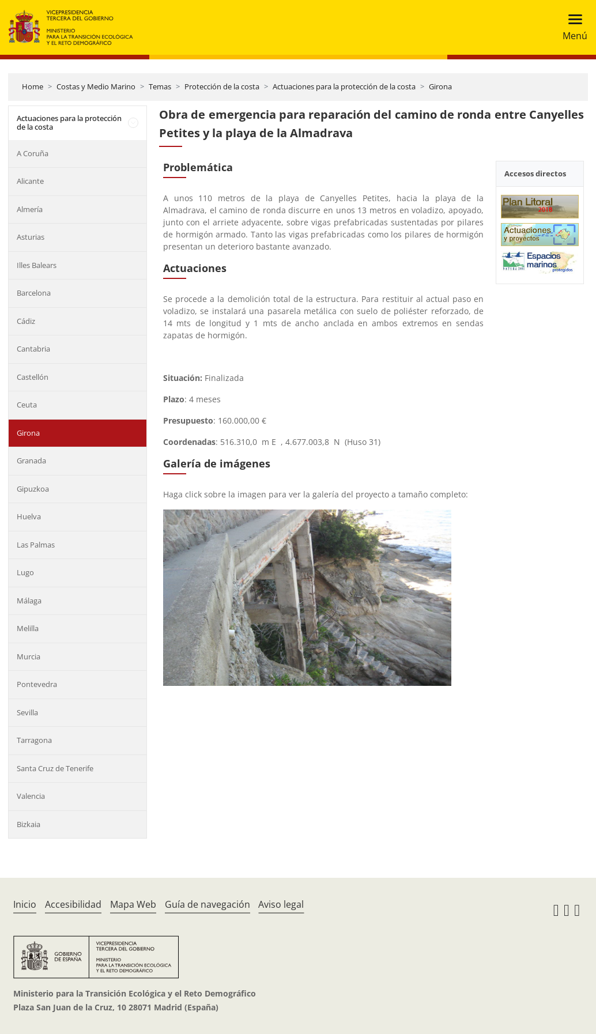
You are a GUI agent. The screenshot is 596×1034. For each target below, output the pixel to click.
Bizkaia (28, 824)
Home (32, 86)
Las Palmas (36, 544)
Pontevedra (37, 684)
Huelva (29, 516)
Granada (31, 460)
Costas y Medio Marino (95, 86)
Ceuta (27, 404)
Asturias (30, 237)
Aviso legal (281, 904)
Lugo (25, 572)
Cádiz (26, 321)
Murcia (28, 656)
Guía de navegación (207, 904)
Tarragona (34, 740)
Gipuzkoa (33, 489)
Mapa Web (133, 904)
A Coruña (32, 153)
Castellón (32, 377)
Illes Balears (36, 265)
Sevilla (27, 712)
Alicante (30, 181)
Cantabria (33, 349)
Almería (30, 209)
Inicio (24, 904)
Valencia (31, 796)
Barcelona (34, 293)
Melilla (28, 628)
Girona (440, 86)
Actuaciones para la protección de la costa (344, 86)
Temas (160, 86)
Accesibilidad (73, 904)
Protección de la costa (221, 86)
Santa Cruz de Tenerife (55, 768)
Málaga (29, 600)
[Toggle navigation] (571, 27)
